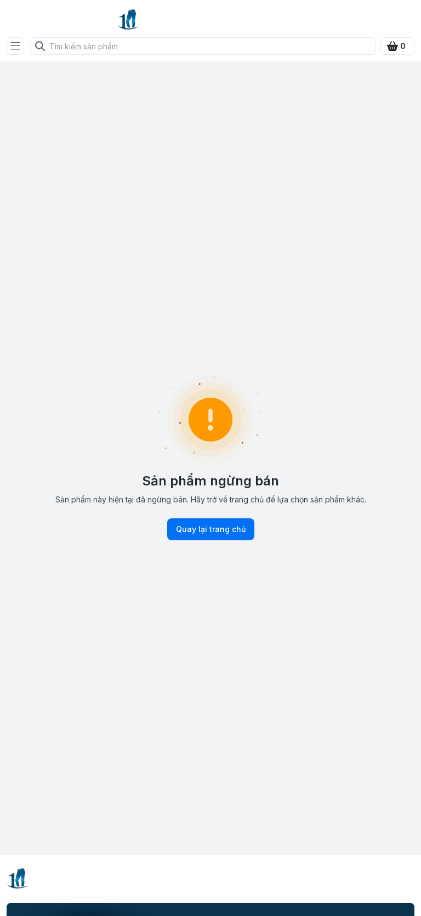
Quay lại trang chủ (210, 529)
